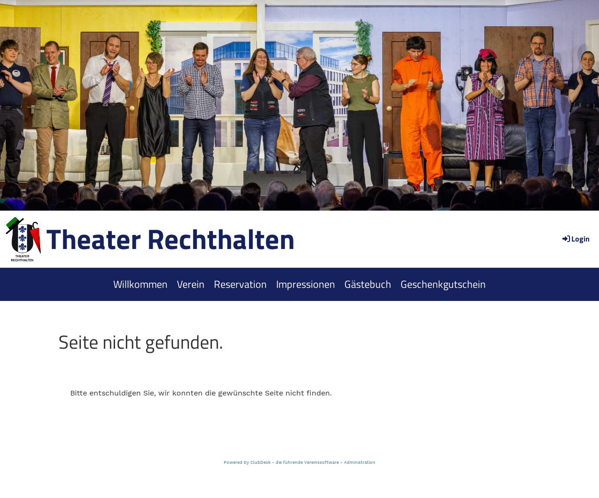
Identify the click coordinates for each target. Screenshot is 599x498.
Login (575, 238)
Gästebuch (367, 284)
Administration (359, 462)
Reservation (240, 284)
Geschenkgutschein (443, 284)
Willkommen (140, 284)
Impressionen (305, 284)
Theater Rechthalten (170, 238)
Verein (191, 284)
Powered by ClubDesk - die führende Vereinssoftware (281, 462)
